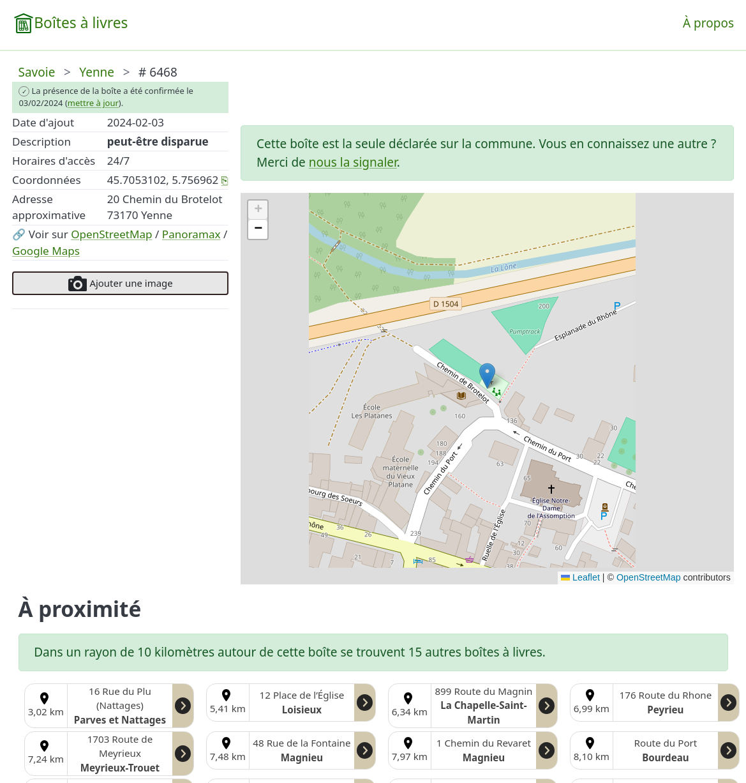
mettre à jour (93, 103)
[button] (487, 376)
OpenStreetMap (111, 234)
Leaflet (580, 577)
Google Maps (46, 250)
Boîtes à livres (81, 23)
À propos (708, 23)
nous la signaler (353, 162)
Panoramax (191, 234)
